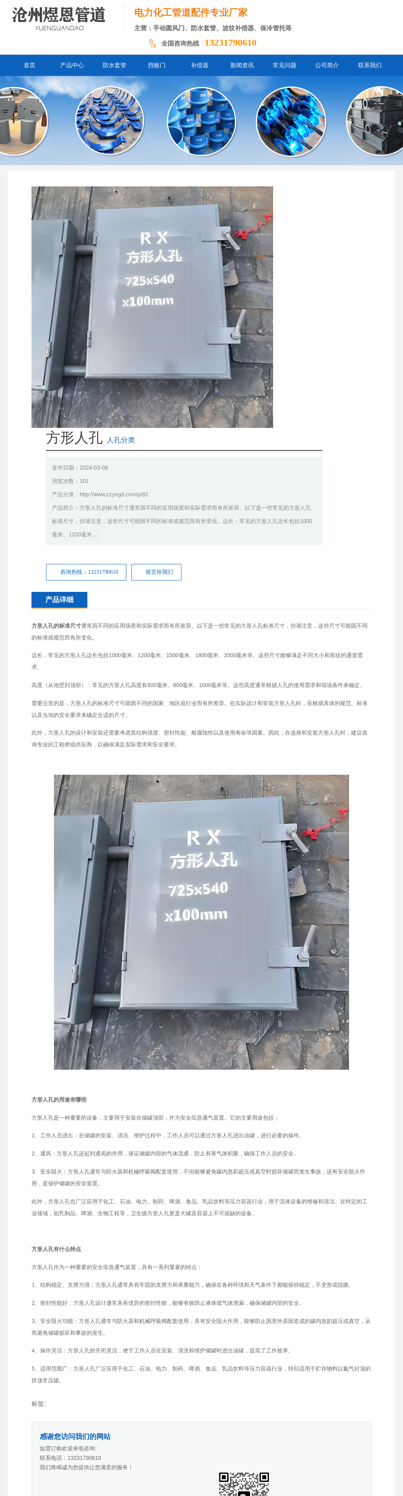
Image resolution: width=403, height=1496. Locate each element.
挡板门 (155, 1436)
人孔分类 (233, 199)
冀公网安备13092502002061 (207, 1484)
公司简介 (259, 1436)
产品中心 (102, 1436)
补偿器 (177, 1436)
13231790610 (231, 42)
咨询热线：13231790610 (201, 330)
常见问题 (231, 1436)
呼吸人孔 (65, 1266)
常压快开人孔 (70, 1254)
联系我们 (286, 1436)
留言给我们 (271, 330)
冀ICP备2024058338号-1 (142, 1484)
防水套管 (130, 1436)
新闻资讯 (203, 1436)
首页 (79, 1436)
